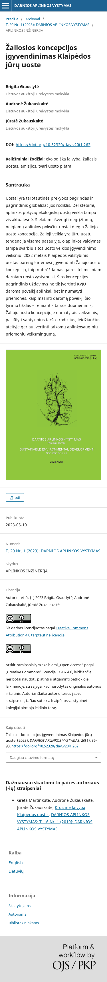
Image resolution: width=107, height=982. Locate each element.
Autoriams (17, 914)
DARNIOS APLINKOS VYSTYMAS (42, 5)
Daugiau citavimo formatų (32, 757)
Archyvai (32, 18)
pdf (17, 497)
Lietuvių (16, 871)
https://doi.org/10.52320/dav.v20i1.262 (53, 144)
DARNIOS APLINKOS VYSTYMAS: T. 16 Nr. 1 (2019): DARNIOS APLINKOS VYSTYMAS (54, 822)
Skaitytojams (20, 905)
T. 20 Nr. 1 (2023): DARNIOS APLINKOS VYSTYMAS (47, 24)
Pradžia (12, 18)
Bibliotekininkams (24, 922)
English (16, 862)
